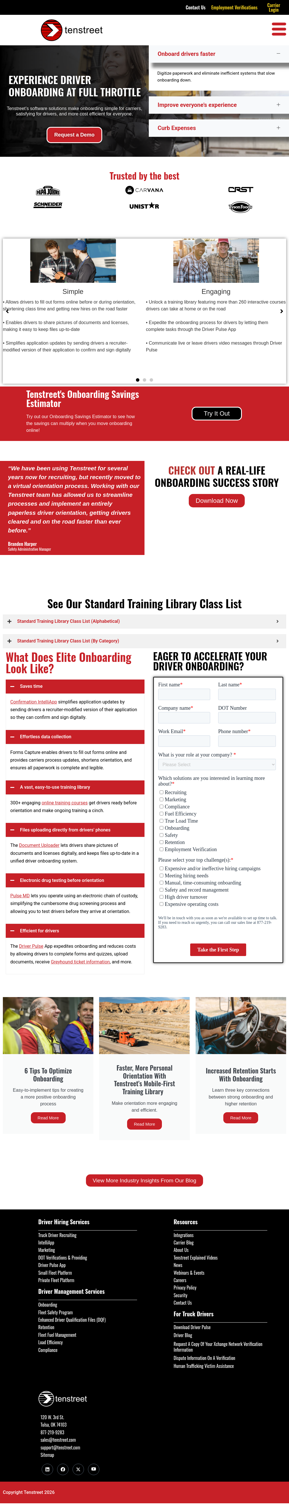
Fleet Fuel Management (57, 1334)
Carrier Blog (184, 1242)
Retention (46, 1327)
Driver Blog (183, 1335)
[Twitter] (78, 1469)
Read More (48, 1117)
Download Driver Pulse (192, 1327)
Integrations (184, 1235)
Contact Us (196, 7)
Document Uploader (39, 845)
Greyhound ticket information (80, 962)
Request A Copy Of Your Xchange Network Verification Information (218, 1347)
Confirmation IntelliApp (33, 702)
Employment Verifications (234, 7)
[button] (137, 380)
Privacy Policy (185, 1287)
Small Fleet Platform (55, 1272)
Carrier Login (273, 7)
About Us (181, 1249)
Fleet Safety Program (55, 1312)
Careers (180, 1280)
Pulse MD (20, 895)
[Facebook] (63, 1469)
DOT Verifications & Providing (62, 1257)
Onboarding (47, 1304)
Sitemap (47, 1454)
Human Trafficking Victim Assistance (204, 1365)
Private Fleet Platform (56, 1280)
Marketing (46, 1249)
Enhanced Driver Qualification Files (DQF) (72, 1319)
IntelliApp (46, 1242)
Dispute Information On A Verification (204, 1358)
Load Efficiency (50, 1342)
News (178, 1265)
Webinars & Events (189, 1272)
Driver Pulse (31, 946)
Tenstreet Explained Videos (196, 1257)
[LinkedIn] (47, 1469)
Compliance (47, 1350)
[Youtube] (93, 1469)
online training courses (65, 803)
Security (180, 1295)
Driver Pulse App (52, 1265)
